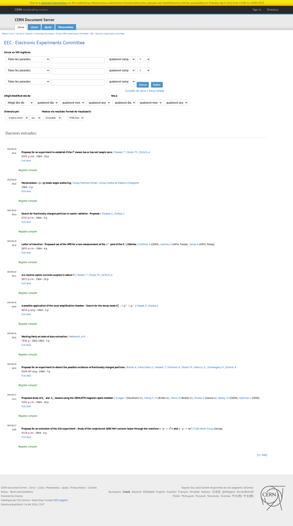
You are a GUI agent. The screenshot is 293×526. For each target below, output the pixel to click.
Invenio (19, 496)
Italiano (206, 492)
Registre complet (28, 170)
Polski (176, 496)
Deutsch (137, 492)
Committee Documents (44, 33)
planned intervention (54, 3)
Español (171, 492)
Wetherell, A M (77, 336)
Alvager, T (121, 398)
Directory (272, 9)
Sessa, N (194, 244)
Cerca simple (156, 90)
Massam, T (119, 152)
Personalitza (65, 27)
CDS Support (61, 500)
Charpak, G (107, 213)
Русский (201, 496)
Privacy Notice (78, 487)
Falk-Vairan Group (203, 428)
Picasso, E (199, 398)
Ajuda (48, 27)
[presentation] (73, 151)
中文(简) (237, 496)
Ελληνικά (148, 492)
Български (115, 492)
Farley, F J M (150, 398)
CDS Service (23, 500)
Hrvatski (195, 492)
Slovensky (213, 496)
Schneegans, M (215, 367)
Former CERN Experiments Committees (72, 33)
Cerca (21, 27)
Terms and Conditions (21, 492)
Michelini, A (174, 367)
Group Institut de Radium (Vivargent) (119, 183)
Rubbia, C (119, 213)
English (160, 492)
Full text (26, 160)
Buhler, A (131, 367)
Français (183, 492)
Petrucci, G (200, 367)
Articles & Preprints (24, 33)
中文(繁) (249, 496)
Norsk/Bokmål (245, 492)
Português (188, 496)
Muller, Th (132, 152)
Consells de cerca (135, 90)
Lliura (34, 27)
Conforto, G (144, 244)
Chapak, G (141, 305)
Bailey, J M (223, 398)
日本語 (216, 492)
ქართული (228, 492)
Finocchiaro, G (145, 367)
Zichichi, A (144, 152)
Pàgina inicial (8, 33)
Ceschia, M (166, 244)
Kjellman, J (245, 398)
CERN (31, 9)
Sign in (257, 9)
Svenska (225, 496)
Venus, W (176, 398)
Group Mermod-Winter (85, 183)
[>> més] (262, 455)
